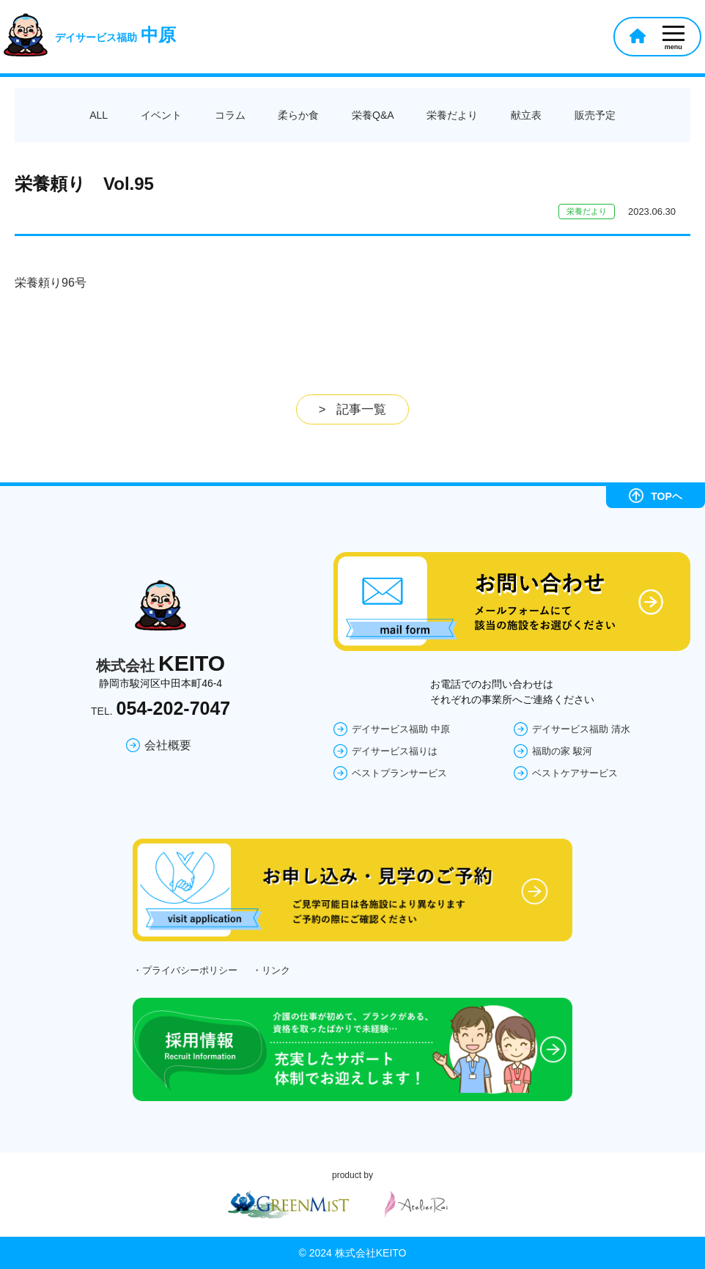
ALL (98, 115)
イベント (161, 115)
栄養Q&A (373, 115)
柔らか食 (298, 115)
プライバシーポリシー (189, 970)
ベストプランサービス (399, 772)
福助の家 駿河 (562, 750)
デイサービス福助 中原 (401, 728)
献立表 (526, 115)
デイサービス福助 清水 (581, 728)
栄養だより (452, 115)
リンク (276, 970)
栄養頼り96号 (50, 282)
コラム (230, 115)
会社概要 (167, 745)
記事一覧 (361, 409)
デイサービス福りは (395, 750)
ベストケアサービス (575, 772)
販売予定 (595, 115)
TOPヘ (655, 495)
